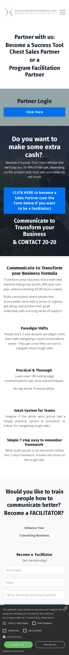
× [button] (65, 608)
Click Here (34, 112)
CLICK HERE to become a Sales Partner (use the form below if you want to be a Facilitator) (34, 200)
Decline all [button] (50, 644)
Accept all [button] (18, 644)
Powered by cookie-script (13, 651)
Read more (48, 617)
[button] (34, 637)
